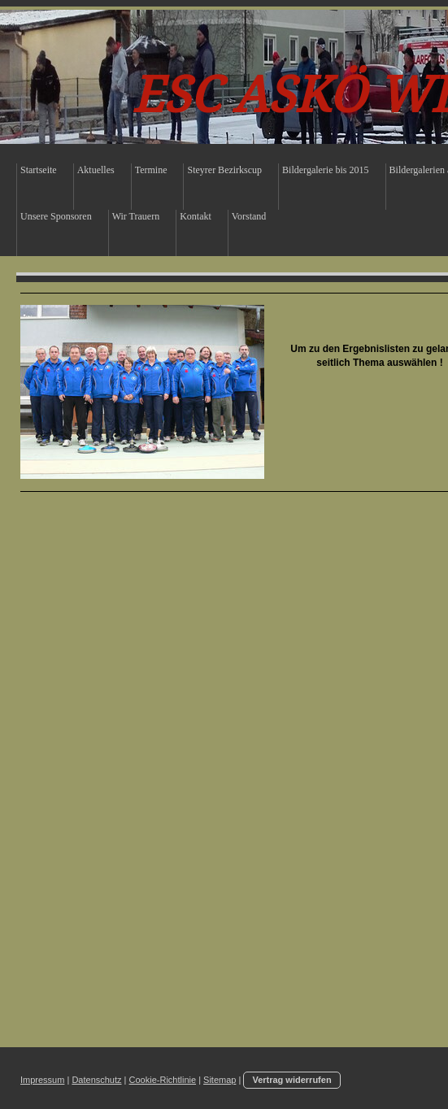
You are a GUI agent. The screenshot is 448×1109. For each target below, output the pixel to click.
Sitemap (219, 1080)
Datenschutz (96, 1080)
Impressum (42, 1080)
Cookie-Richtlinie (163, 1080)
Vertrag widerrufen (291, 1080)
